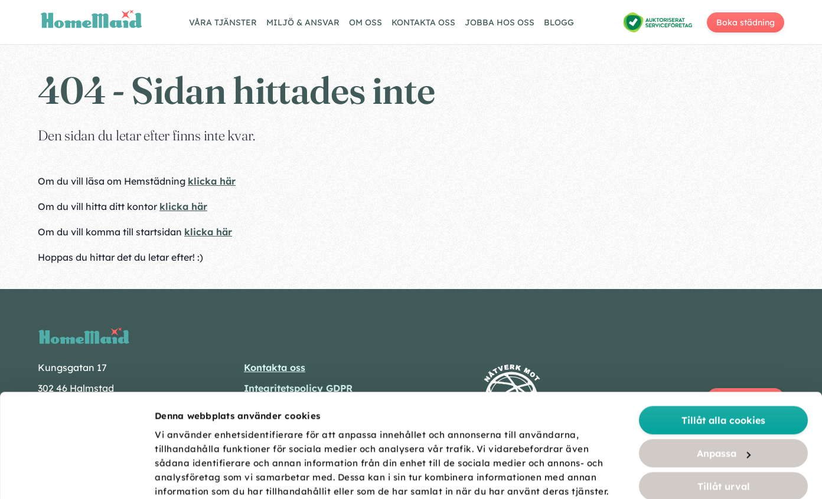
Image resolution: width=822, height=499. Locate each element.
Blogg (559, 22)
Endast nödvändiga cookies (723, 425)
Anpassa (724, 359)
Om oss (365, 22)
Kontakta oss (423, 22)
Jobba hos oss (499, 22)
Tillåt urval (723, 392)
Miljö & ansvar (303, 22)
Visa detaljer (662, 476)
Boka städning (745, 22)
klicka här (212, 181)
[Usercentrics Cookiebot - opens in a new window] (76, 476)
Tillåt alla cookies (723, 325)
